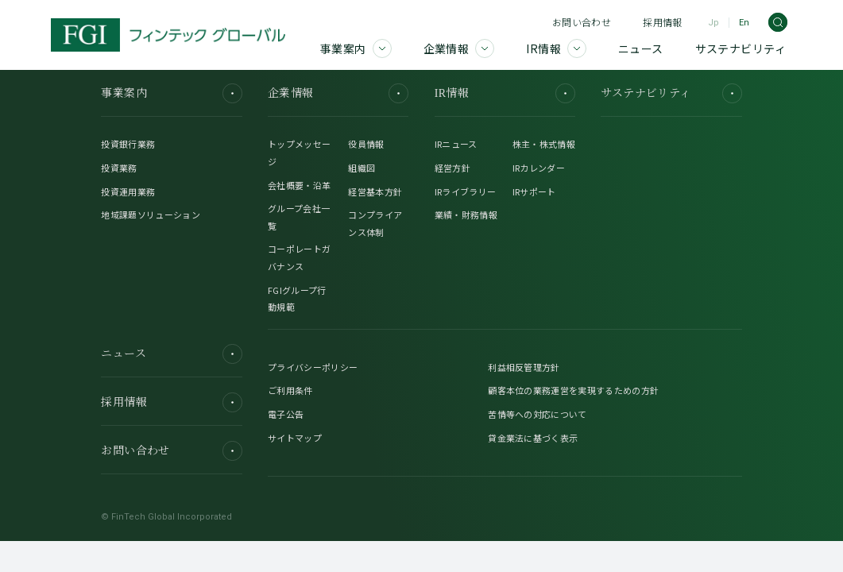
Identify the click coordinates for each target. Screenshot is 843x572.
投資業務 (119, 167)
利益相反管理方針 (524, 367)
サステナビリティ (671, 93)
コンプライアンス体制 (375, 223)
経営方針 (452, 167)
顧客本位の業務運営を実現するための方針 (573, 390)
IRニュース (456, 143)
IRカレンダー (538, 167)
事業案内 (171, 93)
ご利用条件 (290, 390)
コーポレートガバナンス (299, 257)
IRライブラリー (466, 191)
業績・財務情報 (466, 214)
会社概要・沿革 (299, 185)
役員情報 (366, 143)
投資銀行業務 (128, 143)
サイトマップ (295, 437)
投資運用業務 (128, 191)
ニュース (171, 354)
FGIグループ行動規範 (297, 299)
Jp (713, 22)
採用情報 (662, 22)
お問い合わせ (581, 22)
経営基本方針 (375, 191)
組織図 (361, 167)
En (744, 22)
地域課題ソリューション (150, 214)
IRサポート (534, 191)
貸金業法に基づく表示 (533, 437)
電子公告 (286, 414)
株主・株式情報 (543, 143)
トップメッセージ (299, 152)
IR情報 (505, 93)
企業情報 (338, 93)
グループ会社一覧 (299, 217)
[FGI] (168, 35)
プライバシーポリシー (313, 367)
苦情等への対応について (537, 414)
